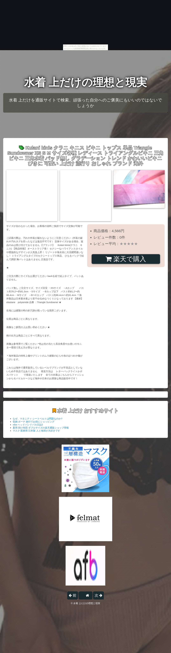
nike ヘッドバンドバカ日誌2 (28, 424)
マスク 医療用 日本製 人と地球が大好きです (36, 430)
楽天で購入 (126, 259)
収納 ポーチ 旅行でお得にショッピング (33, 421)
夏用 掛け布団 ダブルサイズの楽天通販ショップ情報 (41, 427)
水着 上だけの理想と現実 (85, 82)
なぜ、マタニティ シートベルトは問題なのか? (37, 418)
